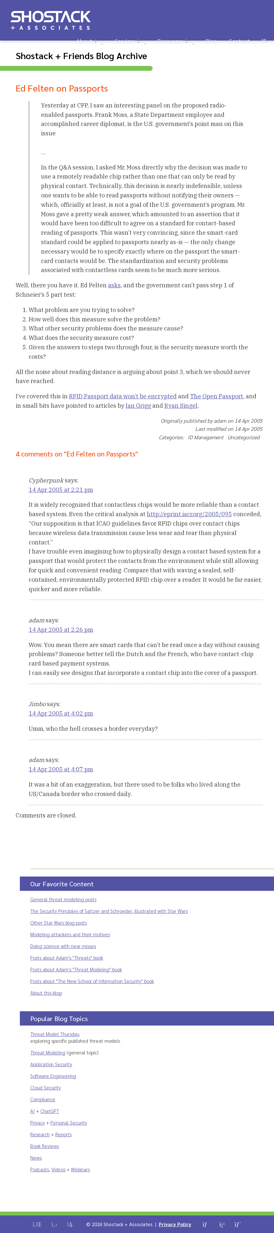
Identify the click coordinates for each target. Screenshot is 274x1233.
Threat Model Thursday (54, 1034)
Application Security (51, 1064)
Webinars (80, 1169)
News (36, 1157)
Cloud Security (45, 1087)
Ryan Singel (181, 405)
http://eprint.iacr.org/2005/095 (189, 514)
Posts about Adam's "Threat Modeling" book (76, 969)
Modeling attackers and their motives (70, 934)
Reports (63, 1134)
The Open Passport (216, 396)
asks (114, 285)
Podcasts (39, 1169)
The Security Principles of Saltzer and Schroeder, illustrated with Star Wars (109, 911)
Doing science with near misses (63, 946)
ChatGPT (49, 1111)
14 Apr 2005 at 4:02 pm (61, 713)
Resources (170, 40)
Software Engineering (53, 1076)
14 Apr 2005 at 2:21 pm (61, 489)
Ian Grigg (138, 405)
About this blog (46, 993)
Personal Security (68, 1122)
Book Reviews (44, 1146)
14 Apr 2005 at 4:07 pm (61, 769)
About (84, 40)
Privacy (37, 1122)
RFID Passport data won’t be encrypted (123, 396)
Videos (58, 1169)
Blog (211, 40)
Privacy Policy (175, 1224)
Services (125, 40)
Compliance (42, 1099)
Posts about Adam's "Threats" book (66, 957)
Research (40, 1134)
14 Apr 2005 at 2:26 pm (61, 629)
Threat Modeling (47, 1052)
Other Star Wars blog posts (58, 922)
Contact (239, 40)
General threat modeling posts (63, 899)
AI (32, 1111)
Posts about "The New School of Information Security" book (92, 981)
